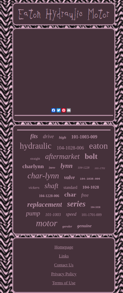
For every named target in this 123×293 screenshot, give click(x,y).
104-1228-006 (49, 196)
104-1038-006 (90, 178)
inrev (52, 167)
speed (71, 214)
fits (34, 136)
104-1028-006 (70, 147)
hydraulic (36, 145)
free (85, 195)
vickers (34, 188)
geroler (67, 226)
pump (33, 213)
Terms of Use (63, 282)
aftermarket (62, 156)
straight (35, 158)
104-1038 (95, 207)
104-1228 (83, 167)
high (62, 137)
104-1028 (90, 187)
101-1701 (99, 168)
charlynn (33, 166)
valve (69, 177)
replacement (44, 204)
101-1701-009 (91, 215)
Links (64, 256)
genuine (84, 225)
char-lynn (43, 175)
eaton (98, 145)
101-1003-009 (84, 136)
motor (46, 223)
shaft (51, 186)
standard (70, 187)
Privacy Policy (64, 274)
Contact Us (63, 265)
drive (48, 136)
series (76, 203)
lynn (66, 165)
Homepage (63, 247)
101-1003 (53, 214)
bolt (91, 156)
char (70, 194)
